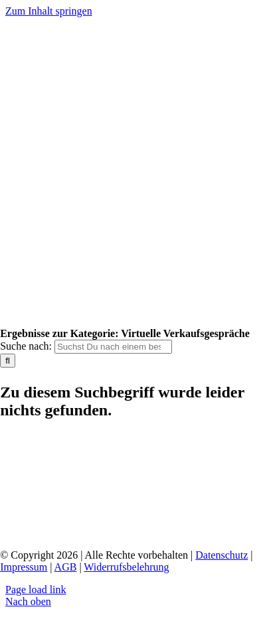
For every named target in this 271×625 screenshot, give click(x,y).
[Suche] (7, 361)
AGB (65, 567)
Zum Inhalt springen (48, 11)
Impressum (23, 567)
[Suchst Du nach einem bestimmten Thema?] (113, 347)
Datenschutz (221, 555)
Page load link (35, 589)
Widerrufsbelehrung (126, 567)
